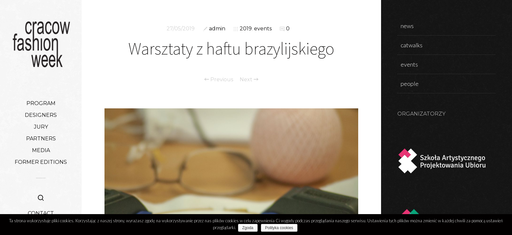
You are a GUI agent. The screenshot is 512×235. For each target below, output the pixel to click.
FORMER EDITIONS (41, 162)
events (263, 28)
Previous (218, 79)
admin (217, 28)
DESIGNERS (41, 115)
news (407, 25)
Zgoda (249, 228)
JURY (41, 127)
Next (249, 79)
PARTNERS (41, 138)
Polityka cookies (280, 228)
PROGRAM (41, 103)
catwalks (412, 45)
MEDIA (41, 150)
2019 (246, 28)
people (410, 83)
